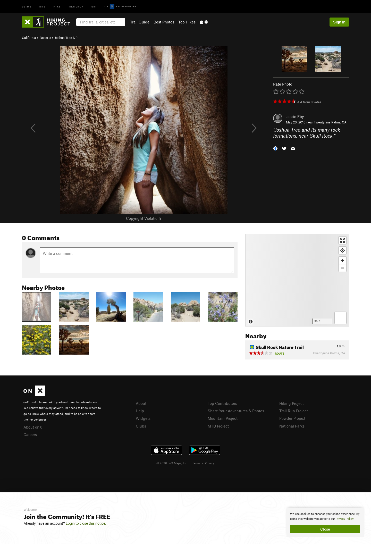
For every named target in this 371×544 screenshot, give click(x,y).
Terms (196, 463)
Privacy (210, 463)
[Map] (297, 280)
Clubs (141, 426)
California (29, 38)
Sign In (339, 22)
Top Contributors (222, 403)
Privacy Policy (344, 519)
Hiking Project (291, 403)
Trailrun (76, 6)
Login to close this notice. (86, 523)
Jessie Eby (295, 116)
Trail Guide (139, 22)
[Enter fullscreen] (342, 240)
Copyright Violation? (143, 218)
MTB (42, 6)
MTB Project (218, 426)
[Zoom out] (342, 268)
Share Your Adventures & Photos (236, 410)
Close (325, 529)
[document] (325, 522)
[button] (275, 148)
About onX (32, 427)
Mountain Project (223, 418)
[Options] (340, 318)
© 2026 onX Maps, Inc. (172, 463)
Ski (94, 6)
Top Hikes (187, 22)
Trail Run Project (293, 410)
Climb (27, 6)
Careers (30, 434)
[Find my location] (342, 250)
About (141, 403)
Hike (57, 6)
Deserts (45, 38)
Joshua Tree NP (66, 38)
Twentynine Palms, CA (330, 122)
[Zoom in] (342, 260)
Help (140, 410)
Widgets (143, 418)
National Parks (292, 426)
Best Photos (164, 22)
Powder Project (292, 418)
